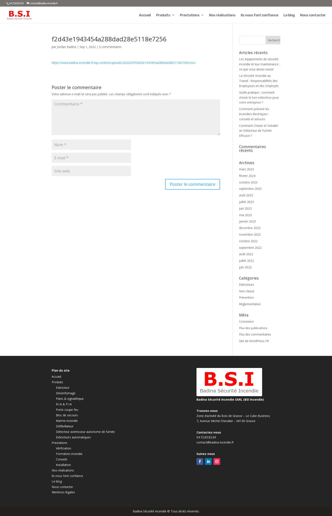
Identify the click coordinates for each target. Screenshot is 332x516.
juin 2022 (245, 267)
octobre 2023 (248, 182)
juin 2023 (245, 208)
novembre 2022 (250, 234)
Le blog (289, 15)
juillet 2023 (246, 202)
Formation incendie (69, 454)
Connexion (246, 321)
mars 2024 (246, 169)
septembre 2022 (250, 248)
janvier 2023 (247, 221)
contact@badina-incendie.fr (215, 442)
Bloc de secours (67, 415)
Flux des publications (253, 328)
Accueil (145, 15)
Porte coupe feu (67, 410)
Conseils (61, 459)
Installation (63, 465)
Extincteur (62, 388)
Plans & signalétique (70, 399)
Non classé (246, 291)
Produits (163, 15)
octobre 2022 (248, 241)
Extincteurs (246, 284)
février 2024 (247, 176)
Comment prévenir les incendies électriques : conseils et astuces (254, 114)
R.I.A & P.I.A (64, 404)
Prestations (189, 15)
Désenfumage (65, 393)
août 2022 (246, 254)
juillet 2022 (246, 261)
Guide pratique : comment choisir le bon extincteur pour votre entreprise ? (259, 97)
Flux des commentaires (255, 334)
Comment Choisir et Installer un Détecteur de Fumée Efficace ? (258, 131)
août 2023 (246, 195)
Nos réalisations (222, 15)
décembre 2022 (249, 228)
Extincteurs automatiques (73, 437)
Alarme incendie (67, 421)
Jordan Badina (66, 47)
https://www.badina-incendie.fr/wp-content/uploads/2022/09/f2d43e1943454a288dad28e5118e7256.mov (123, 63)
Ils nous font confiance (259, 15)
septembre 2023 (250, 189)
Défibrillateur (64, 426)
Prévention (246, 297)
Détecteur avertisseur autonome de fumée (85, 432)
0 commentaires (110, 47)
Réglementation (250, 304)
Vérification (63, 448)
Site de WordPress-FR (254, 341)
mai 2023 (245, 215)
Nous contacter (313, 15)
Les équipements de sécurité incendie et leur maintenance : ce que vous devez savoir (259, 64)
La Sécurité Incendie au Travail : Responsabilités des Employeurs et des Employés (259, 81)
